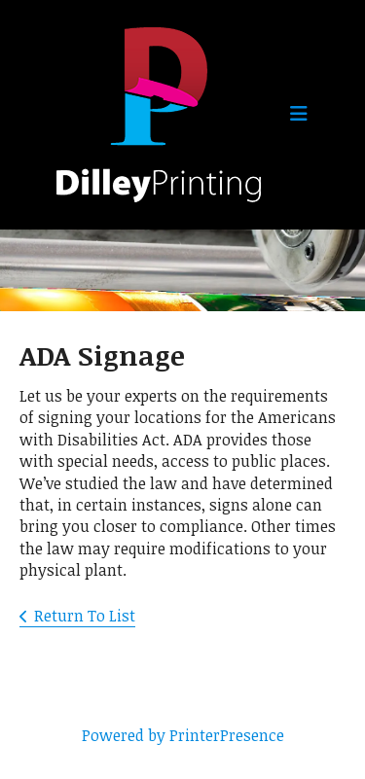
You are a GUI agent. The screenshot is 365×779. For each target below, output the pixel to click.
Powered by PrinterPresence (183, 735)
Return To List (84, 615)
